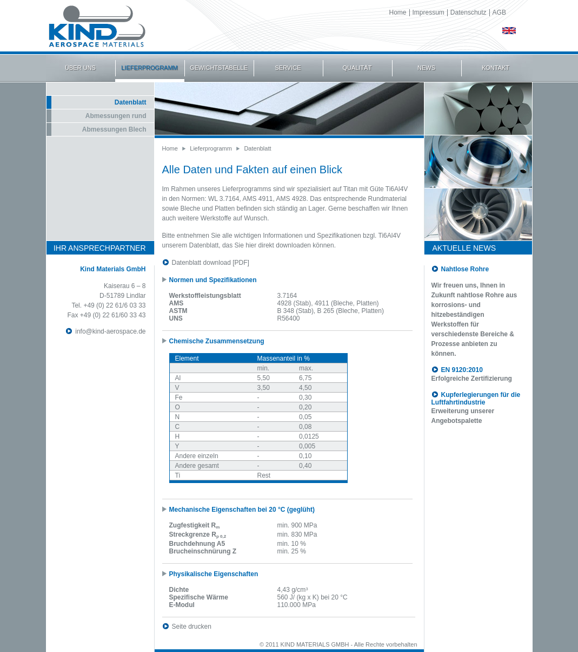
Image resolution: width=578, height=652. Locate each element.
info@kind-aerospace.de (110, 331)
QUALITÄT (357, 67)
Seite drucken (191, 626)
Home (398, 12)
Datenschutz (468, 12)
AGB (499, 12)
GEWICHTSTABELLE (219, 67)
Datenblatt (131, 102)
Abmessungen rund (116, 116)
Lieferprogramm (211, 148)
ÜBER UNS (80, 67)
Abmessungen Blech (114, 129)
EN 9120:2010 (462, 370)
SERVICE (288, 67)
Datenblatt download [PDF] (210, 262)
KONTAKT (495, 67)
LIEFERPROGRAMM (149, 67)
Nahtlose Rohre (465, 269)
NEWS (426, 67)
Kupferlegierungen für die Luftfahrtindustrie (476, 398)
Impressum (428, 12)
